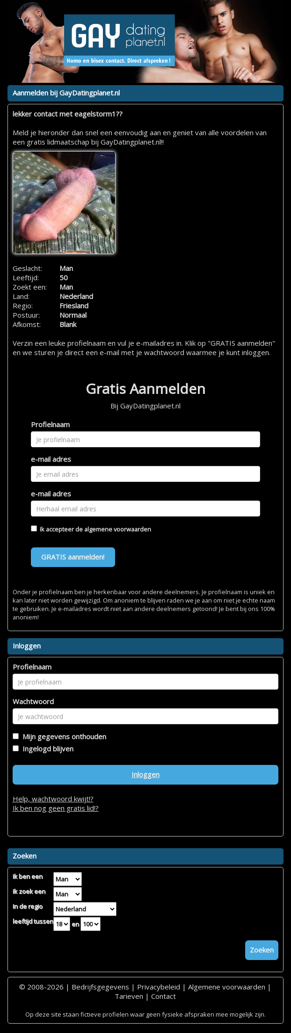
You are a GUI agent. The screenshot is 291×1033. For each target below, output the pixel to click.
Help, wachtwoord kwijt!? (53, 798)
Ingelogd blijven (46, 748)
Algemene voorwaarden (226, 986)
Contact (163, 996)
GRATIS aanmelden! (72, 556)
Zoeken (262, 949)
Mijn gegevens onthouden (62, 736)
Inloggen (145, 774)
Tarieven (129, 996)
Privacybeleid (158, 986)
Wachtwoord (33, 701)
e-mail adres (51, 459)
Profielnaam (50, 424)
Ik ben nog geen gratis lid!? (56, 808)
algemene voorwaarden (117, 529)
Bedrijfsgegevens (100, 986)
